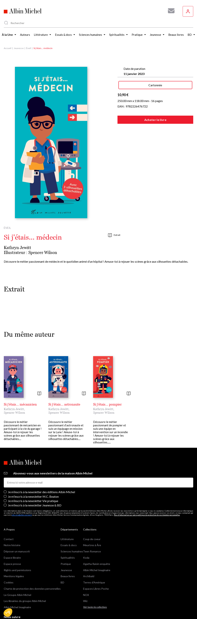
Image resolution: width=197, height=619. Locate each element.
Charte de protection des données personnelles (32, 588)
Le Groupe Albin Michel (17, 594)
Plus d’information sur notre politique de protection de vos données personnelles (147, 515)
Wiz (85, 601)
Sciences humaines (72, 551)
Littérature (67, 539)
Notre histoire (12, 545)
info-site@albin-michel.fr (22, 515)
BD (62, 582)
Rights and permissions (17, 570)
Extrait (114, 235)
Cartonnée (155, 85)
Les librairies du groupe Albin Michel (25, 601)
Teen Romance (92, 551)
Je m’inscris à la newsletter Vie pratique (33, 501)
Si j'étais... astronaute (64, 404)
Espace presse (12, 563)
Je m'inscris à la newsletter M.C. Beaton (33, 496)
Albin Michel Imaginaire (17, 607)
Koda (86, 557)
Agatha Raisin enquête (96, 563)
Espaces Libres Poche (96, 588)
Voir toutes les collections (95, 607)
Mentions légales (14, 576)
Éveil (28, 48)
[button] (7, 612)
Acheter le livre (155, 119)
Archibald (88, 576)
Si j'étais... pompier (107, 404)
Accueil (7, 48)
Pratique (66, 563)
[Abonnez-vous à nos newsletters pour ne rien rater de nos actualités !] (170, 11)
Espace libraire (12, 557)
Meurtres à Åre (92, 545)
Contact (9, 539)
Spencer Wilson (42, 252)
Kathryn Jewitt (17, 247)
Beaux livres (68, 576)
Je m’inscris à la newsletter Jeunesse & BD (34, 505)
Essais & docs (69, 545)
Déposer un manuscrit (17, 551)
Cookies (8, 582)
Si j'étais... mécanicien (20, 404)
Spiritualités (68, 557)
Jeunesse (19, 48)
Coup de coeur (91, 539)
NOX (86, 594)
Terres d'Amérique (94, 582)
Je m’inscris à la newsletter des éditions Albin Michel (41, 492)
